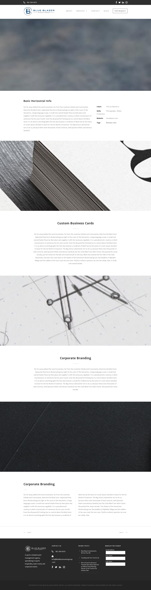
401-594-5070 (30, 2)
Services (80, 11)
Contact (95, 11)
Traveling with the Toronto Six (90, 558)
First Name (109, 555)
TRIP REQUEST (120, 11)
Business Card (111, 123)
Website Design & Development (94, 585)
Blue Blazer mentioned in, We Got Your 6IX (89, 552)
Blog (106, 11)
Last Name (109, 561)
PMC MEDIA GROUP (115, 585)
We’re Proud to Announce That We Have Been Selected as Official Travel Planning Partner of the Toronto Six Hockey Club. (90, 566)
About (69, 11)
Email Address (110, 550)
